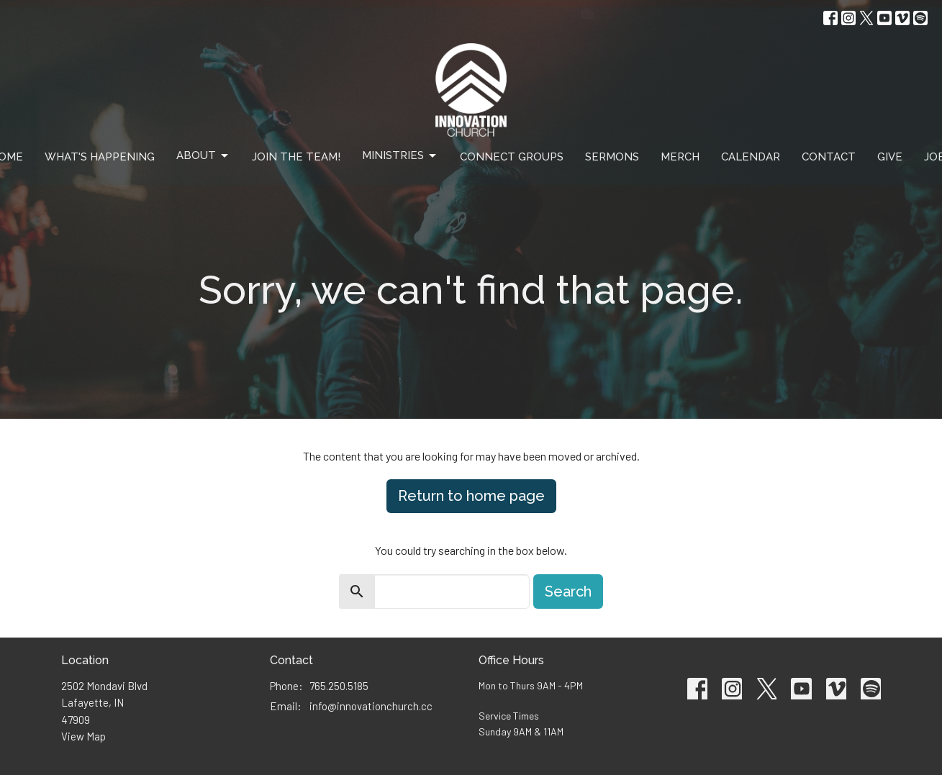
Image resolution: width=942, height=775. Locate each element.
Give (889, 156)
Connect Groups (511, 156)
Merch (680, 156)
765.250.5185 (338, 685)
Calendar (750, 156)
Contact (829, 156)
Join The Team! (296, 156)
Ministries (400, 156)
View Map (83, 736)
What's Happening (100, 156)
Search (568, 591)
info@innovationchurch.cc (370, 705)
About (203, 156)
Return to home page (471, 495)
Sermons (612, 156)
